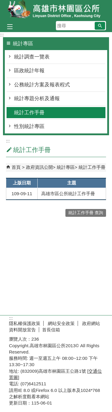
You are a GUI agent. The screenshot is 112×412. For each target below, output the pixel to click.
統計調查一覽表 (32, 57)
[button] (100, 26)
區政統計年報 (29, 70)
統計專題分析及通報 (37, 98)
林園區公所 (56, 10)
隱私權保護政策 (24, 323)
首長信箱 (51, 329)
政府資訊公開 (39, 167)
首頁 (16, 167)
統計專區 (66, 167)
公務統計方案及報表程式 (42, 85)
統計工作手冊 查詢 (85, 212)
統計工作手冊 (29, 112)
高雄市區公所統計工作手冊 (68, 193)
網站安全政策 (61, 323)
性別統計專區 (29, 126)
